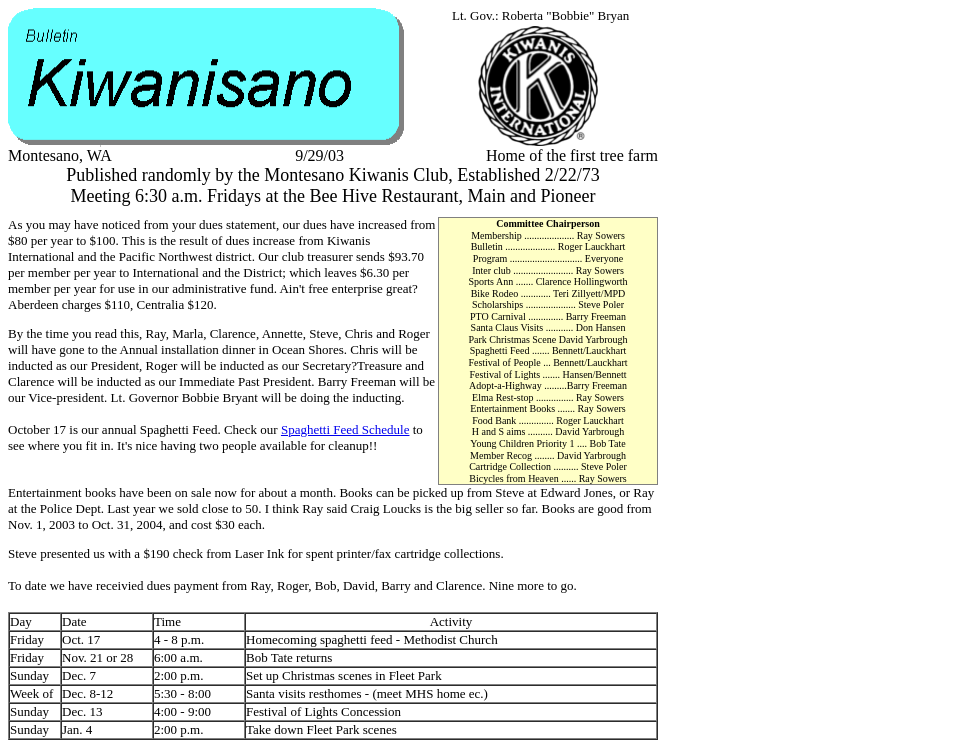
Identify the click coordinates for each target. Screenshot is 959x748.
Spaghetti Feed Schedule (345, 429)
